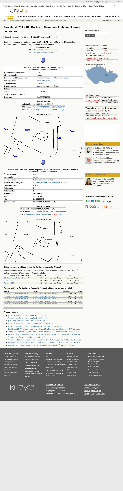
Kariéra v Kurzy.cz (91, 388)
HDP (55, 362)
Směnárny (28, 359)
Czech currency (93, 372)
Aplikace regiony (93, 95)
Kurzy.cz (6, 20)
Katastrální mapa (11, 37)
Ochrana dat (51, 385)
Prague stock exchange (95, 375)
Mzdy (59, 362)
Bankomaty (34, 354)
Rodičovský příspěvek (10, 367)
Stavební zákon (71, 372)
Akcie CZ (17, 6)
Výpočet (15, 354)
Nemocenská (29, 371)
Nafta (61, 373)
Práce (91, 6)
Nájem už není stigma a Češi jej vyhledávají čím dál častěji (106, 161)
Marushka (45, 110)
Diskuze (101, 6)
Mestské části (111, 118)
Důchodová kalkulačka (11, 359)
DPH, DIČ (58, 17)
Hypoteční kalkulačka (10, 372)
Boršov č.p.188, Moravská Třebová (16, 301)
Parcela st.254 (9, 283)
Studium (120, 2)
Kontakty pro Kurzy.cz (92, 391)
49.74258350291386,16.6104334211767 (49, 107)
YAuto (104, 2)
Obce (92, 118)
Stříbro (62, 370)
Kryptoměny (49, 364)
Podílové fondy (57, 359)
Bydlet (115, 2)
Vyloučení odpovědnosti (55, 388)
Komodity (41, 6)
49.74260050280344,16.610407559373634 (49, 212)
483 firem (105, 50)
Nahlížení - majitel (44, 81)
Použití (86, 394)
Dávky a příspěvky (31, 368)
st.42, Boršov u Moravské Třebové (44, 301)
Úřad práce (28, 365)
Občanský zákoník (72, 367)
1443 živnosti (106, 53)
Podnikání (70, 354)
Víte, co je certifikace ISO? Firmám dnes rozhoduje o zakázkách (104, 183)
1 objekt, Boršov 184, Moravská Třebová (53, 78)
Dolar (37, 359)
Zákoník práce (71, 370)
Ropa (47, 373)
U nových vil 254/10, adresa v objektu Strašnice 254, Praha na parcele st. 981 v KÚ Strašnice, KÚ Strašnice (45, 340)
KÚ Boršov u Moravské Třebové (97, 58)
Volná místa (33, 362)
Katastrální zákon (92, 103)
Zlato (47, 6)
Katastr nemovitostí (95, 55)
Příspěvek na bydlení (10, 364)
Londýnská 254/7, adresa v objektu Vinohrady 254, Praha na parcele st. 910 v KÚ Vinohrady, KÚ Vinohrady (45, 329)
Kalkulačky (69, 17)
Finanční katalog (93, 364)
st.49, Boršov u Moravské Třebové (44, 299)
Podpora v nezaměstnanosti (33, 374)
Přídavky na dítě (9, 362)
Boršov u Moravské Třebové (43, 52)
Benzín (56, 373)
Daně (40, 17)
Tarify (65, 6)
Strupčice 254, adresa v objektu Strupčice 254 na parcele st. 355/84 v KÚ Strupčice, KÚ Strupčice (45, 343)
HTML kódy (100, 394)
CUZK (55, 81)
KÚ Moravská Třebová (94, 61)
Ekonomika (97, 17)
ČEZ (52, 356)
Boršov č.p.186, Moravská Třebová (16, 296)
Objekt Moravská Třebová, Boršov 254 (17, 278)
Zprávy (10, 6)
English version (93, 370)
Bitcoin (52, 6)
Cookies (60, 385)
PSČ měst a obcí (92, 98)
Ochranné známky (113, 17)
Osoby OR (106, 111)
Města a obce (84, 17)
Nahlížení (24, 37)
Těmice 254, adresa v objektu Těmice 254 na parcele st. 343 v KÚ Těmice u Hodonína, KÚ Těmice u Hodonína (45, 332)
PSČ (77, 356)
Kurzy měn (33, 6)
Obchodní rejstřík (91, 2)
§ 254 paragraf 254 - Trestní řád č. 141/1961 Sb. (27, 321)
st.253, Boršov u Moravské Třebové (45, 304)
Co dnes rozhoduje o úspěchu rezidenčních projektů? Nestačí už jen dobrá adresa (106, 152)
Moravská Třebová (40, 50)
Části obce (102, 118)
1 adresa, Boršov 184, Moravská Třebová (50, 183)
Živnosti (99, 111)
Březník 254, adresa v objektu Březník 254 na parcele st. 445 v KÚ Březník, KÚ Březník (42, 345)
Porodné (36, 371)
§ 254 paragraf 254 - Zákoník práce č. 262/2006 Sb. (28, 318)
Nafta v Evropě (50, 375)
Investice (49, 354)
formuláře (74, 375)
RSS (92, 394)
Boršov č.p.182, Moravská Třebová (16, 299)
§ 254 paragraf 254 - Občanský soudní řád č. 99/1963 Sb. (30, 323)
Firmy (94, 111)
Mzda (34, 365)
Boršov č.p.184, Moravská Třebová (16, 294)
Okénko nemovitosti (94, 144)
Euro (33, 359)
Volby (89, 366)
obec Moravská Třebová (96, 46)
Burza (47, 356)
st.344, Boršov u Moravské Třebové (45, 296)
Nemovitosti (13, 20)
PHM (51, 373)
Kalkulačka (78, 6)
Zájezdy (99, 2)
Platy (38, 365)
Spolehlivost (100, 356)
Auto (89, 356)
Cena (93, 356)
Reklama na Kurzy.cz (92, 385)
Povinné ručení (8, 375)
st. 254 (36, 177)
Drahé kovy (49, 368)
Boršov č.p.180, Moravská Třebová (16, 304)
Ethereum (62, 364)
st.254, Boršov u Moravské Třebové (45, 294)
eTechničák (96, 361)
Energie (71, 6)
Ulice (96, 118)
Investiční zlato (54, 370)
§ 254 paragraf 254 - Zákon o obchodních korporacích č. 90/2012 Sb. (35, 326)
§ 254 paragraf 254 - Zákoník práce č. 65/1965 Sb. (28, 315)
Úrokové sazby (29, 356)
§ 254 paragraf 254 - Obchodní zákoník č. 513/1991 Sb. (30, 337)
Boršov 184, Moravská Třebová (43, 37)
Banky (27, 354)
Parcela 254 (8, 280)
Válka (96, 6)
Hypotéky (59, 6)
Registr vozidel (92, 359)
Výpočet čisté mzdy (10, 356)
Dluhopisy (49, 359)
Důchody (27, 376)
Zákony (85, 6)
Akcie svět (24, 6)
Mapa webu (95, 366)
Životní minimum (9, 370)
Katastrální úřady (72, 362)
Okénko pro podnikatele (96, 175)
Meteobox (110, 2)
